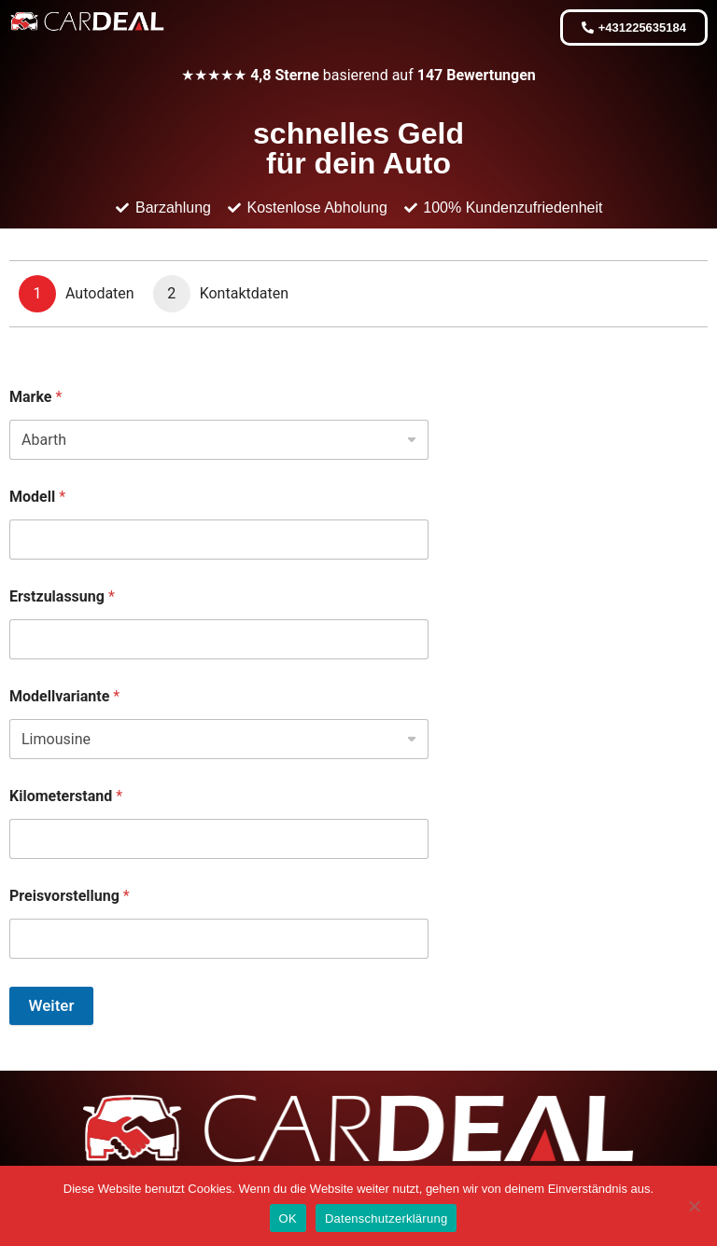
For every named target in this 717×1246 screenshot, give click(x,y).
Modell (37, 496)
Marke (35, 397)
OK (288, 1218)
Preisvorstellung (69, 896)
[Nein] (693, 1206)
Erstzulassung (62, 596)
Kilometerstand (65, 796)
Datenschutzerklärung (386, 1218)
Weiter (52, 1005)
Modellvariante (64, 696)
